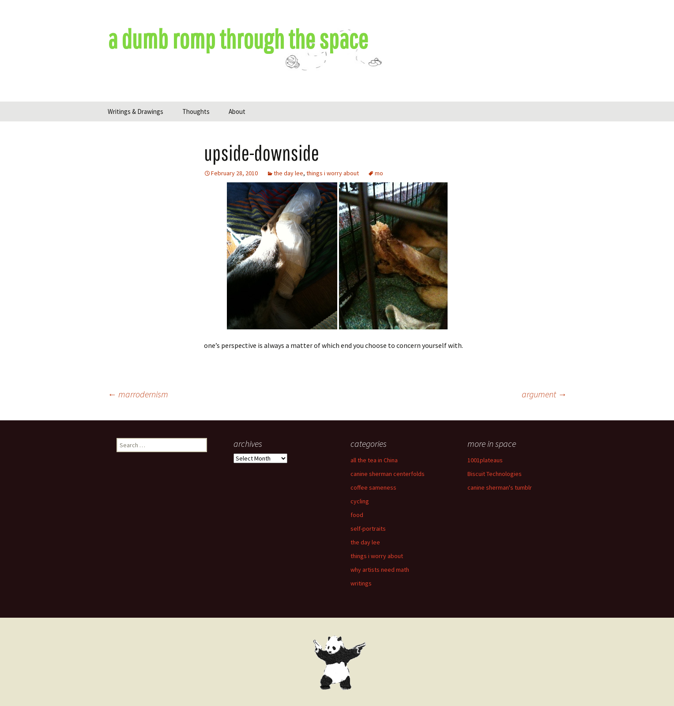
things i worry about (332, 173)
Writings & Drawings (135, 111)
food (356, 515)
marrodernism (138, 394)
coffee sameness (373, 487)
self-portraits (368, 528)
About (237, 111)
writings (361, 583)
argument (544, 394)
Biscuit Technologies (494, 474)
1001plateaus (485, 460)
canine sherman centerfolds (387, 474)
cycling (359, 501)
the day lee (288, 173)
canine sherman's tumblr (499, 487)
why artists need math (379, 570)
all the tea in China (374, 460)
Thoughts (196, 111)
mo (379, 173)
